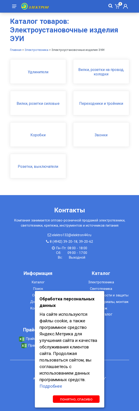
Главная (15, 50)
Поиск (38, 289)
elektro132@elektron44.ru (71, 235)
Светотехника (101, 289)
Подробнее (50, 386)
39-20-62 (86, 241)
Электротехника (36, 50)
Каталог (38, 282)
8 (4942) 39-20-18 (63, 241)
